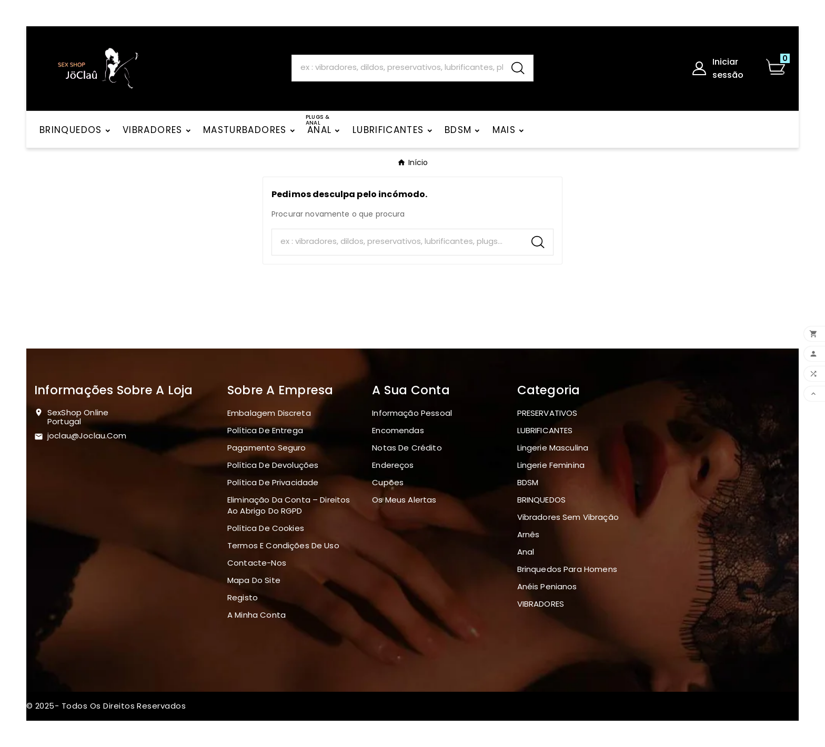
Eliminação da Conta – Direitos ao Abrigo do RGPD (288, 505)
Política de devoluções (272, 464)
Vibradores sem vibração (568, 517)
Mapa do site (253, 580)
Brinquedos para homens (567, 569)
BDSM (528, 482)
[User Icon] (722, 68)
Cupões (388, 482)
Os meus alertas (404, 499)
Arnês (528, 534)
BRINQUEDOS (541, 499)
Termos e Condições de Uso (283, 545)
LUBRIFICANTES (545, 430)
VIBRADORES (541, 603)
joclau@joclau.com (87, 435)
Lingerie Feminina (551, 464)
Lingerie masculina (553, 447)
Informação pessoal (412, 412)
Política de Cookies (265, 528)
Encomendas (398, 430)
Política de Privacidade (272, 482)
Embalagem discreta (269, 412)
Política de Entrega (265, 430)
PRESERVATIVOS (547, 412)
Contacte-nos (256, 562)
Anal (526, 551)
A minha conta (256, 614)
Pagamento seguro (266, 447)
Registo (242, 597)
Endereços (393, 464)
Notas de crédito (406, 447)
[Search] (397, 67)
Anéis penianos (547, 586)
